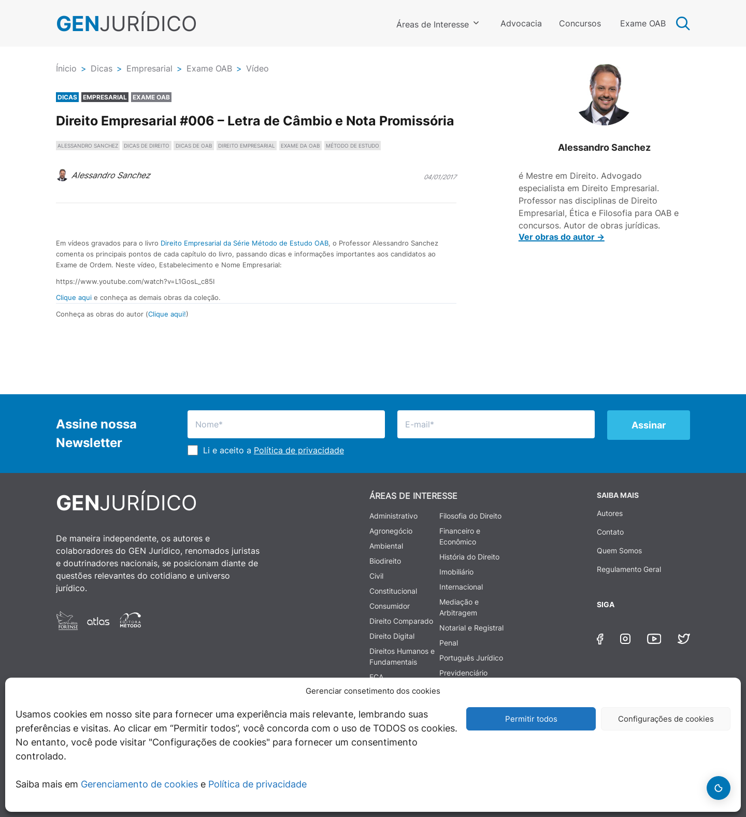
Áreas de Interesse (432, 24)
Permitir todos (531, 719)
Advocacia (521, 23)
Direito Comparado (401, 621)
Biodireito (385, 560)
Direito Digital (391, 636)
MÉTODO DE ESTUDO (352, 145)
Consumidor (389, 605)
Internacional (461, 586)
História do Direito (469, 556)
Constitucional (393, 590)
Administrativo (393, 515)
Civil (376, 575)
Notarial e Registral (471, 627)
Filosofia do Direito (470, 515)
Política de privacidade (257, 784)
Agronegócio (390, 530)
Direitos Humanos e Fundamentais (402, 656)
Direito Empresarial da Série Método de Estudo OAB (244, 243)
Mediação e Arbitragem (459, 607)
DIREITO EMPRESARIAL (246, 145)
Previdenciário (463, 672)
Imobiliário (456, 571)
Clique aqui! (167, 314)
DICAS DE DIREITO (146, 145)
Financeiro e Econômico (459, 536)
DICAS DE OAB (194, 145)
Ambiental (386, 545)
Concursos (580, 23)
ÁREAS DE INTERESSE (413, 496)
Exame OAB (643, 23)
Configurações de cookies (666, 719)
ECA (376, 676)
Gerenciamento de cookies (139, 784)
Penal (448, 642)
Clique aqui (74, 297)
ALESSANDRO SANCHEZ (88, 145)
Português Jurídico (471, 657)
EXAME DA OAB (300, 145)
